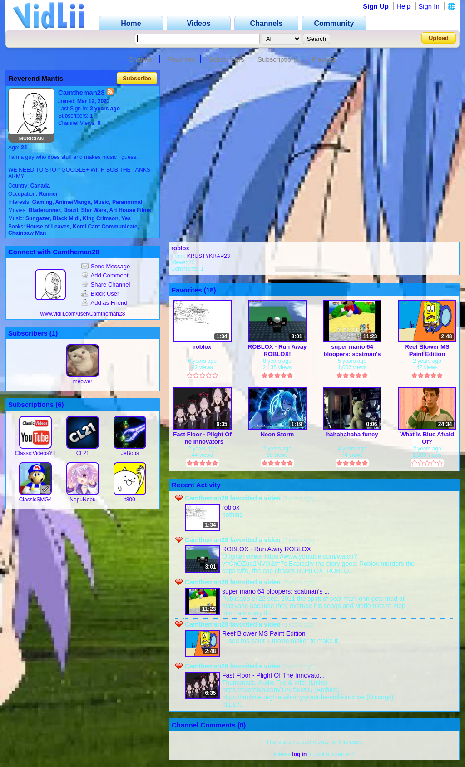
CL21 (82, 453)
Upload (439, 38)
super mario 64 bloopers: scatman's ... (276, 591)
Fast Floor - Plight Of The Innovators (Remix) (202, 438)
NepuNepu (82, 499)
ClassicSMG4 (35, 499)
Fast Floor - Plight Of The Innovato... (273, 675)
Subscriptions (277, 59)
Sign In (429, 6)
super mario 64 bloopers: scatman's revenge (352, 350)
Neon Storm (277, 434)
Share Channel (105, 284)
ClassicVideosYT (35, 453)
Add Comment (105, 275)
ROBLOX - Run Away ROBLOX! (277, 350)
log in (299, 754)
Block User (100, 293)
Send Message (105, 266)
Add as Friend (104, 302)
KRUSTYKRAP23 (208, 256)
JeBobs (130, 453)
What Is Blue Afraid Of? (427, 438)
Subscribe (137, 78)
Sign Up (376, 6)
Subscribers (226, 59)
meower (83, 381)
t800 (129, 499)
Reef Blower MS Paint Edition (427, 350)
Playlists (324, 59)
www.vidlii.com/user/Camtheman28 (82, 314)
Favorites (181, 59)
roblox (180, 248)
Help (403, 6)
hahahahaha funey (352, 434)
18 (210, 290)
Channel (141, 59)
